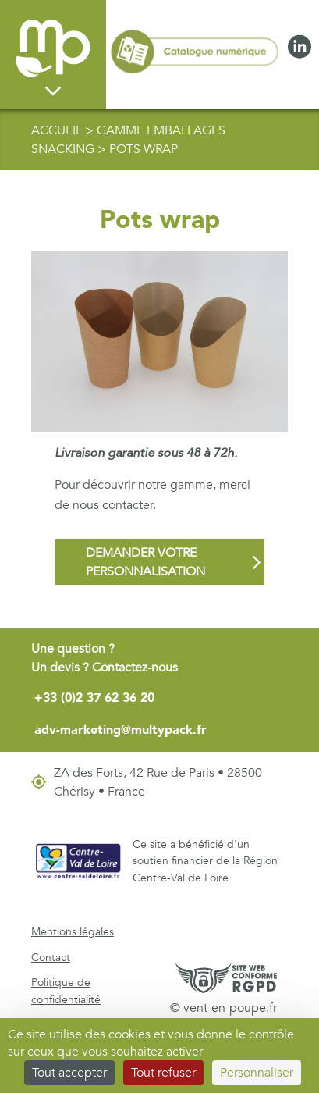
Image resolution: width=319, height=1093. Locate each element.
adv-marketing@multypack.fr (120, 730)
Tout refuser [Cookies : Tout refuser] (163, 1072)
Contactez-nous (135, 667)
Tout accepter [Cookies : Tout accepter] (69, 1072)
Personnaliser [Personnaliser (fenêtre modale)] (256, 1072)
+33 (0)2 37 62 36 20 (94, 698)
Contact (50, 957)
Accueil (58, 130)
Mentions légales (72, 931)
